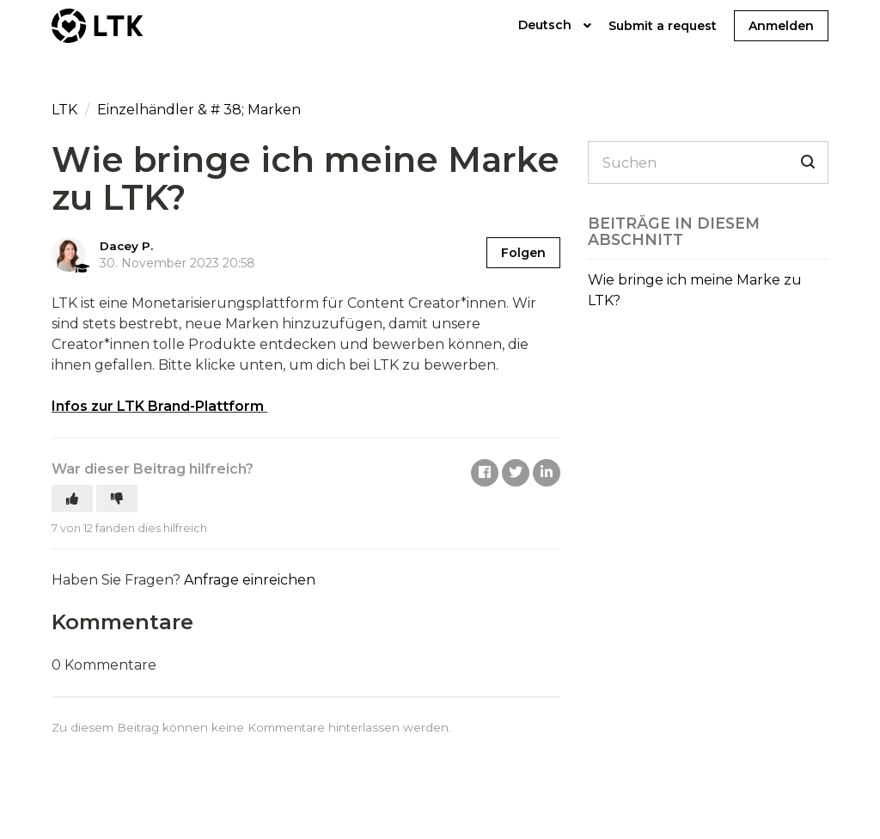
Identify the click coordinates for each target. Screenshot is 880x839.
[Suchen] (708, 162)
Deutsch (546, 25)
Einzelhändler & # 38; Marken (199, 109)
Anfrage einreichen (249, 580)
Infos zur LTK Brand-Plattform (158, 406)
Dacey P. (126, 246)
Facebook (484, 473)
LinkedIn (546, 473)
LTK (66, 109)
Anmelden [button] (781, 26)
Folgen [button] (523, 252)
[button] (72, 498)
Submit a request (662, 26)
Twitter (515, 473)
